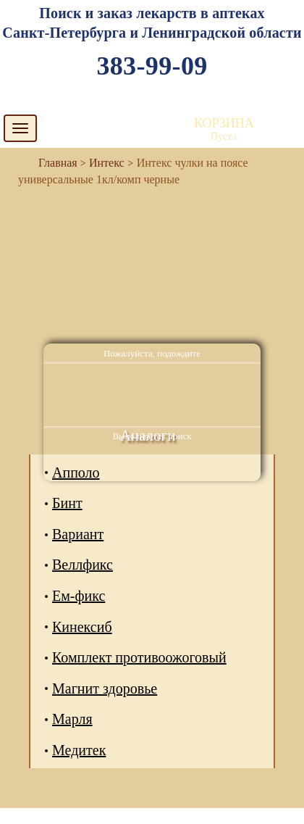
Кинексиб (82, 627)
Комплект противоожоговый (139, 657)
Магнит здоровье (104, 688)
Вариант (78, 534)
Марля (72, 719)
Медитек (79, 750)
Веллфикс (82, 565)
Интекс (106, 163)
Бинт (67, 503)
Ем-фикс (78, 596)
